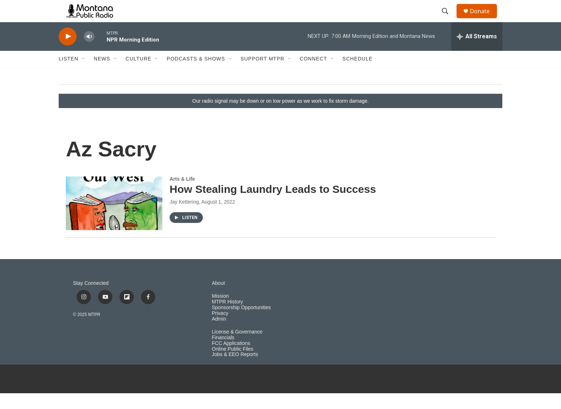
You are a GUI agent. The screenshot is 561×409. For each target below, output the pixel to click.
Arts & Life (182, 194)
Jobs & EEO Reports (235, 370)
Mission (220, 311)
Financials (223, 353)
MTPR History (227, 317)
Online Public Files (232, 364)
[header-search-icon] (448, 19)
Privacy (220, 328)
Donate (484, 19)
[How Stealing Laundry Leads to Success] (114, 218)
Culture (138, 74)
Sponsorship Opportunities (241, 323)
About (218, 298)
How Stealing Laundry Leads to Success (273, 205)
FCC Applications (231, 358)
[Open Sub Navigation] (84, 74)
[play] (67, 52)
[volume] (89, 52)
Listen (68, 74)
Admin (219, 334)
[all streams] (476, 52)
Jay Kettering (184, 217)
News (102, 74)
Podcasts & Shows (196, 74)
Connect (313, 74)
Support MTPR (262, 74)
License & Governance (237, 347)
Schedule (357, 74)
